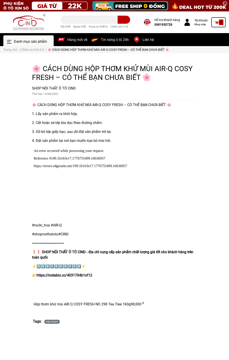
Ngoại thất (79, 26)
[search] (124, 20)
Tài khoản (201, 20)
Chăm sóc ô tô (119, 26)
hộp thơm (52, 321)
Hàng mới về (77, 40)
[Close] (225, 3)
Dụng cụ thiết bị (98, 26)
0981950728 (163, 24)
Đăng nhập (200, 24)
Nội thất (65, 26)
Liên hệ (148, 40)
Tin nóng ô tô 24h (115, 40)
